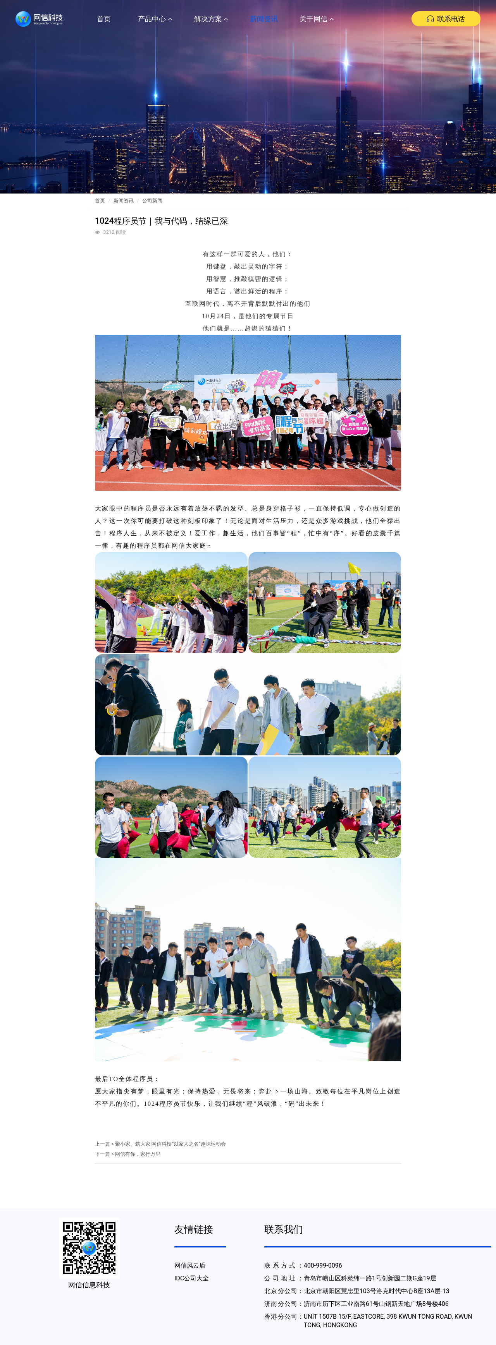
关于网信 (317, 19)
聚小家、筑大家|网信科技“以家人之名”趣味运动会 (170, 1144)
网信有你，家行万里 (137, 1154)
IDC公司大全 (191, 1278)
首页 (104, 19)
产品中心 (155, 19)
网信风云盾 (189, 1265)
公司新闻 (152, 201)
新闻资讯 (264, 19)
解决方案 (211, 19)
